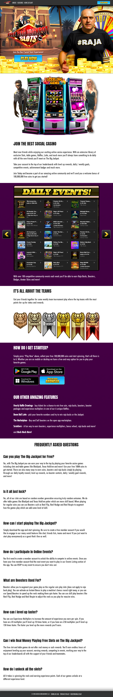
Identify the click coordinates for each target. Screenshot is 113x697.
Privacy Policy (64, 694)
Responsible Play (76, 694)
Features (20, 3)
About (14, 3)
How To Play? (28, 3)
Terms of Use (55, 694)
